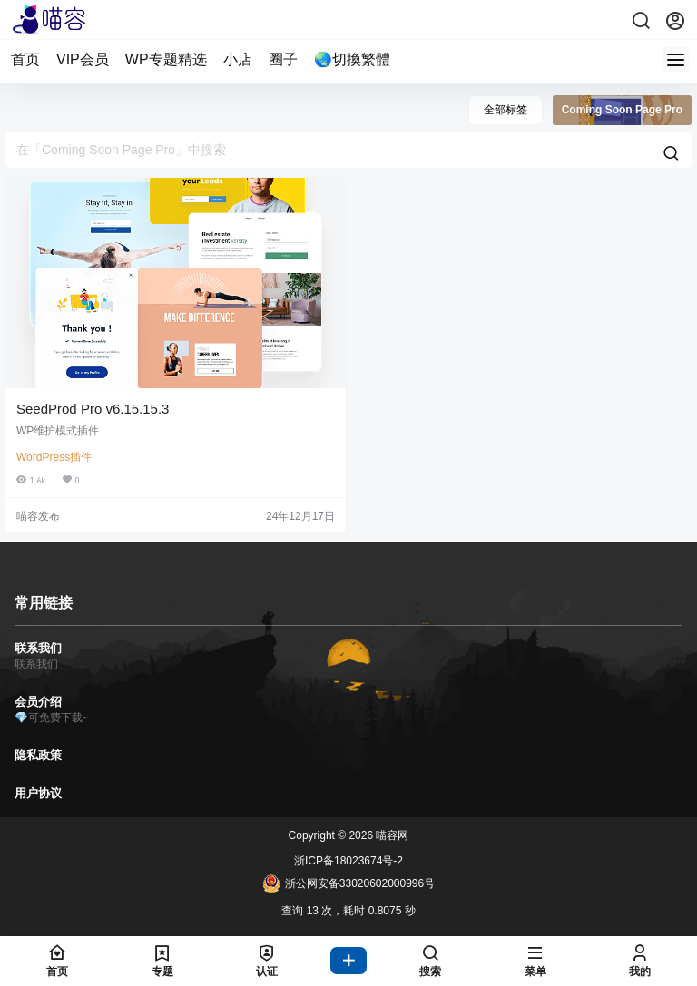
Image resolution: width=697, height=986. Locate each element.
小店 (237, 59)
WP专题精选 (166, 59)
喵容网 (390, 835)
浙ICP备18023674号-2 (348, 860)
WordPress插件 (54, 457)
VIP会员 (82, 59)
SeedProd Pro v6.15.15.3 (92, 408)
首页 (25, 59)
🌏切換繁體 (352, 59)
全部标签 (505, 109)
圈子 (283, 59)
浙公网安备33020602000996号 (348, 883)
